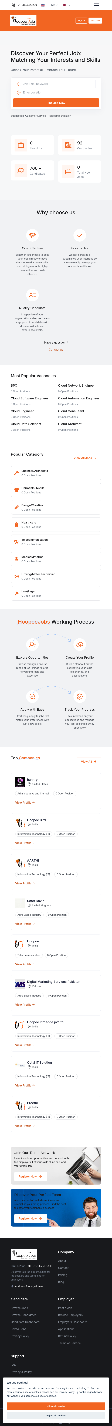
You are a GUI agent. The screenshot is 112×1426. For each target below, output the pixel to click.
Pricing (62, 1275)
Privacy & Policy (21, 1372)
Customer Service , (36, 115)
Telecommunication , (60, 115)
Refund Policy (67, 1336)
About (62, 1261)
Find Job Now (56, 103)
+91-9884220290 (24, 5)
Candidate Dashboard (25, 1322)
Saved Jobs (18, 1329)
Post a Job (65, 1308)
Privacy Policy (20, 1336)
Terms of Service (69, 1343)
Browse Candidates (23, 1315)
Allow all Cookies (56, 1406)
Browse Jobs (19, 1308)
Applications (66, 1329)
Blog (61, 1282)
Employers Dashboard (72, 1322)
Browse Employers (70, 1315)
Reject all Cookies (56, 1415)
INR (52, 4)
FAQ (13, 1365)
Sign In (81, 20)
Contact (63, 1268)
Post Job (95, 20)
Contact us (56, 349)
